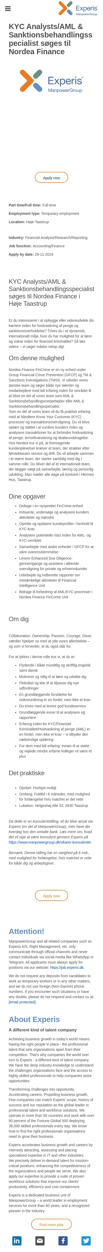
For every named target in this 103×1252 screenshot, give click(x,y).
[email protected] (22, 1002)
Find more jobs (52, 1225)
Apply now (51, 178)
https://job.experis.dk (67, 967)
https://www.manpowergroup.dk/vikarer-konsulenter (50, 842)
